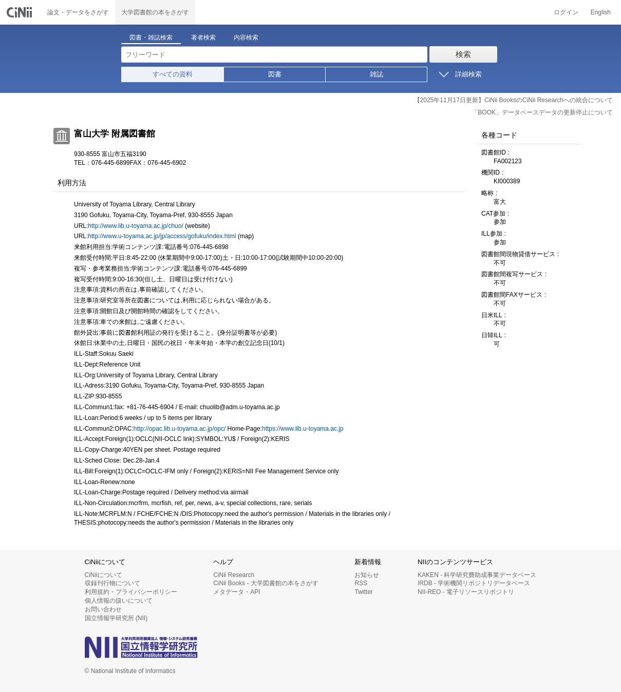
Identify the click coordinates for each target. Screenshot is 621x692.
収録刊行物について (112, 583)
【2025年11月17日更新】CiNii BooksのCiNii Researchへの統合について (513, 100)
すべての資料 (173, 74)
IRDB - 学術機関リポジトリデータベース (474, 583)
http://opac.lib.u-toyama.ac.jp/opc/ (179, 428)
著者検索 (203, 37)
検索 (463, 54)
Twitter (363, 591)
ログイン (566, 12)
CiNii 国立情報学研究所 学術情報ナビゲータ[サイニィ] (20, 12)
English (601, 12)
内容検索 (246, 37)
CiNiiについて (103, 575)
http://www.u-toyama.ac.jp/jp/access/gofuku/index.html (162, 236)
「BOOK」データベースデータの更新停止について (542, 112)
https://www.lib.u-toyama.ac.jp (303, 428)
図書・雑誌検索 (151, 37)
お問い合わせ (103, 609)
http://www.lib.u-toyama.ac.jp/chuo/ (135, 225)
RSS (360, 583)
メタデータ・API (236, 591)
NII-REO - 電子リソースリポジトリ (466, 591)
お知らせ (366, 575)
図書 (274, 74)
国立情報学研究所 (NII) (116, 618)
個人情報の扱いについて (119, 600)
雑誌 (376, 74)
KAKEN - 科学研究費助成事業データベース (477, 575)
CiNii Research (233, 575)
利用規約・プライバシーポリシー (131, 591)
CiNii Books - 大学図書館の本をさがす (265, 583)
